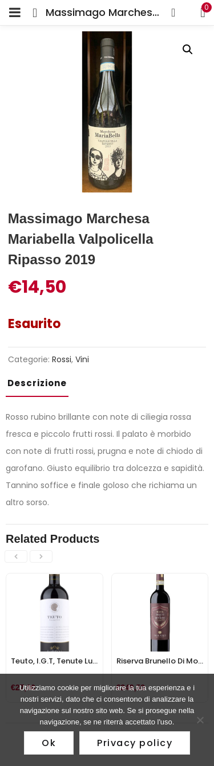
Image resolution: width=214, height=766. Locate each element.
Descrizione (37, 383)
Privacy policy (134, 742)
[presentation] (16, 556)
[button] (187, 49)
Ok (49, 742)
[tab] (41, 386)
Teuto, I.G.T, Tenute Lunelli (59, 661)
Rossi (61, 359)
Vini (82, 359)
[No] (199, 720)
